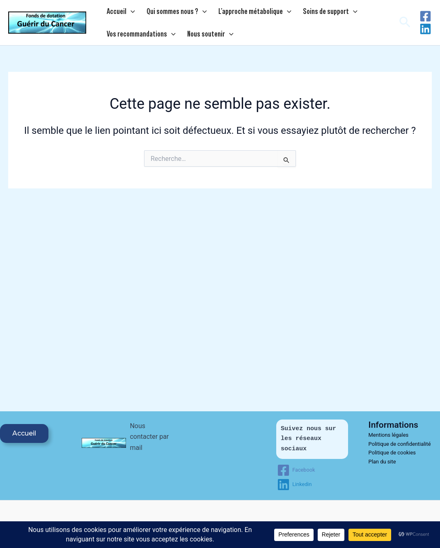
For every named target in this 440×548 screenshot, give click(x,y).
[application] (127, 12)
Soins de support (307, 12)
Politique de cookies (392, 452)
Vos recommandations (137, 38)
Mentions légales (389, 435)
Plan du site (382, 462)
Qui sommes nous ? (167, 12)
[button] (405, 25)
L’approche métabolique (238, 12)
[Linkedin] (425, 31)
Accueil (117, 12)
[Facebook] (425, 19)
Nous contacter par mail (149, 437)
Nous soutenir (200, 38)
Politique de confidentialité (400, 444)
